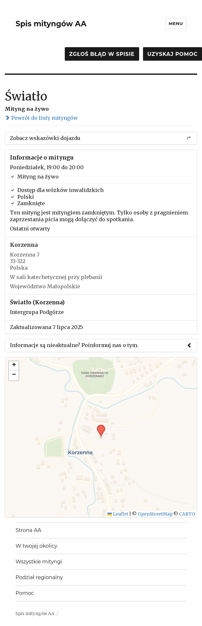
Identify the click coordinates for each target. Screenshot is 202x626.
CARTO (187, 514)
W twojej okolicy (36, 546)
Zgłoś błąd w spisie (102, 54)
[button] (99, 427)
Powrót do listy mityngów (41, 118)
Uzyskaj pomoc (172, 54)
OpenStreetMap (155, 514)
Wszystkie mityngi (38, 562)
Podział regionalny (39, 577)
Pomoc (24, 593)
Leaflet (117, 514)
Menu (176, 23)
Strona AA (28, 530)
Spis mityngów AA (50, 23)
